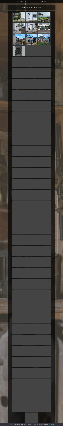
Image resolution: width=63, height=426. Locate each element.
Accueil (17, 1)
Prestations (21, 1)
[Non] (61, 424)
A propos (42, 1)
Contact (46, 1)
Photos (25, 1)
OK (53, 424)
